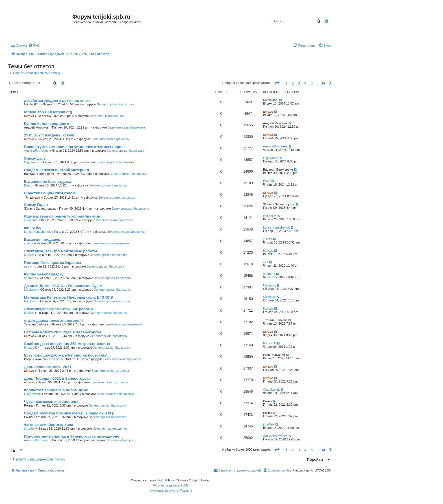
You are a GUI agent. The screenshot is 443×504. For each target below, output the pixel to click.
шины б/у (32, 228)
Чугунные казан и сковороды (51, 401)
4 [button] (305, 83)
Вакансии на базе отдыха (47, 181)
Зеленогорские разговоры (117, 197)
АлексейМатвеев (36, 150)
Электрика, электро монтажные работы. (61, 251)
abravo (29, 116)
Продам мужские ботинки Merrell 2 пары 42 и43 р (69, 413)
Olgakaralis (32, 162)
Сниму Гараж (36, 205)
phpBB (161, 480)
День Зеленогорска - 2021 (47, 367)
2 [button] (293, 83)
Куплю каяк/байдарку (44, 274)
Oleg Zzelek (32, 394)
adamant (30, 278)
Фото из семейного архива (48, 425)
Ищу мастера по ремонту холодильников (62, 216)
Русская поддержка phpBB (170, 485)
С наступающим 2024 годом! (50, 193)
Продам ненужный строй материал (56, 170)
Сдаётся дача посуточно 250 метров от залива (67, 344)
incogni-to (31, 220)
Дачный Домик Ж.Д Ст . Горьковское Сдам (63, 286)
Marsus (29, 255)
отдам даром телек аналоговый (53, 320)
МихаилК (30, 347)
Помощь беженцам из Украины (52, 262)
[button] (277, 83)
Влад (27, 185)
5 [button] (312, 83)
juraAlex (29, 428)
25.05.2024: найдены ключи (49, 135)
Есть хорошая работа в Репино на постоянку (65, 355)
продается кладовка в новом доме (56, 390)
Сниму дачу (35, 158)
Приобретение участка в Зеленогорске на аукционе (71, 436)
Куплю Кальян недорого (46, 123)
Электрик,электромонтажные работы (58, 309)
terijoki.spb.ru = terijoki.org (48, 112)
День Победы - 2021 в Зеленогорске (57, 378)
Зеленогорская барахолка (115, 104)
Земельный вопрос (120, 440)
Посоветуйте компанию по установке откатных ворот (73, 147)
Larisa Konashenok (37, 231)
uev (26, 266)
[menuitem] (34, 45)
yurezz (28, 243)
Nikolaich (30, 289)
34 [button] (323, 83)
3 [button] (299, 83)
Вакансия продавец (42, 239)
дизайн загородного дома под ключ (57, 100)
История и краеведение (107, 116)
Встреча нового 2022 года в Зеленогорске (62, 332)
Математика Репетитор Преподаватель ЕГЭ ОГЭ (68, 297)
